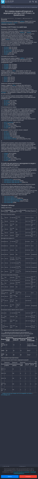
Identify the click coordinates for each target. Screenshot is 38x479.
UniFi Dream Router (9, 197)
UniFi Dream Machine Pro (10, 198)
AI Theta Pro (7, 126)
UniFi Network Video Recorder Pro (13, 182)
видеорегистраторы (6, 22)
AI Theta (6, 125)
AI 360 (5, 54)
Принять (10, 476)
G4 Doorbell (7, 136)
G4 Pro (5, 78)
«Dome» (22, 32)
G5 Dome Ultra (7, 51)
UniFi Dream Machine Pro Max (12, 201)
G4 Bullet (6, 66)
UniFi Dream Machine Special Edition (13, 199)
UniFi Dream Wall (8, 202)
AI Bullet (6, 68)
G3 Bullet (6, 64)
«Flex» (14, 85)
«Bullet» (22, 58)
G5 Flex (6, 105)
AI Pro (5, 81)
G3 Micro (6, 132)
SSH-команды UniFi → (6, 394)
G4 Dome (6, 48)
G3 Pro (5, 77)
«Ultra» (8, 39)
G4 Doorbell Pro (8, 137)
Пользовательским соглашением (21, 472)
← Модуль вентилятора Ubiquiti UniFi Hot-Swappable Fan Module (16, 393)
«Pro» (14, 71)
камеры (22, 21)
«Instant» (3, 92)
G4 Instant (6, 103)
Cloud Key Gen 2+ (8, 179)
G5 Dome (6, 53)
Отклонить (28, 476)
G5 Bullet (6, 67)
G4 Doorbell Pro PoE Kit (10, 139)
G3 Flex (6, 102)
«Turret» (29, 32)
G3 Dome (6, 47)
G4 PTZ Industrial (8, 122)
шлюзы (15, 22)
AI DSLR (6, 128)
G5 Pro (5, 80)
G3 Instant (6, 100)
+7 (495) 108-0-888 (9, 1)
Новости (8, 5)
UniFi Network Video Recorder (11, 181)
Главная (3, 5)
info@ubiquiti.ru (9, 2)
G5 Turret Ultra (8, 50)
